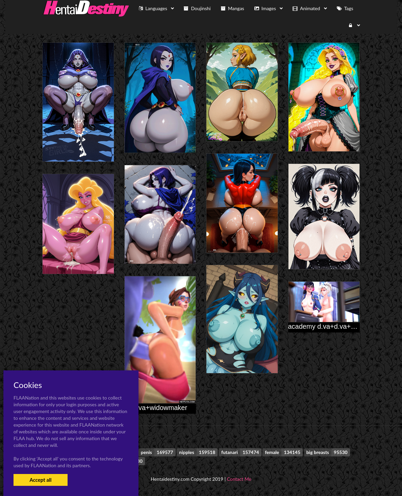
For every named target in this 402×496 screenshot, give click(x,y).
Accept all (40, 480)
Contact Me (239, 479)
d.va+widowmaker (160, 407)
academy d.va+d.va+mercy (328, 326)
